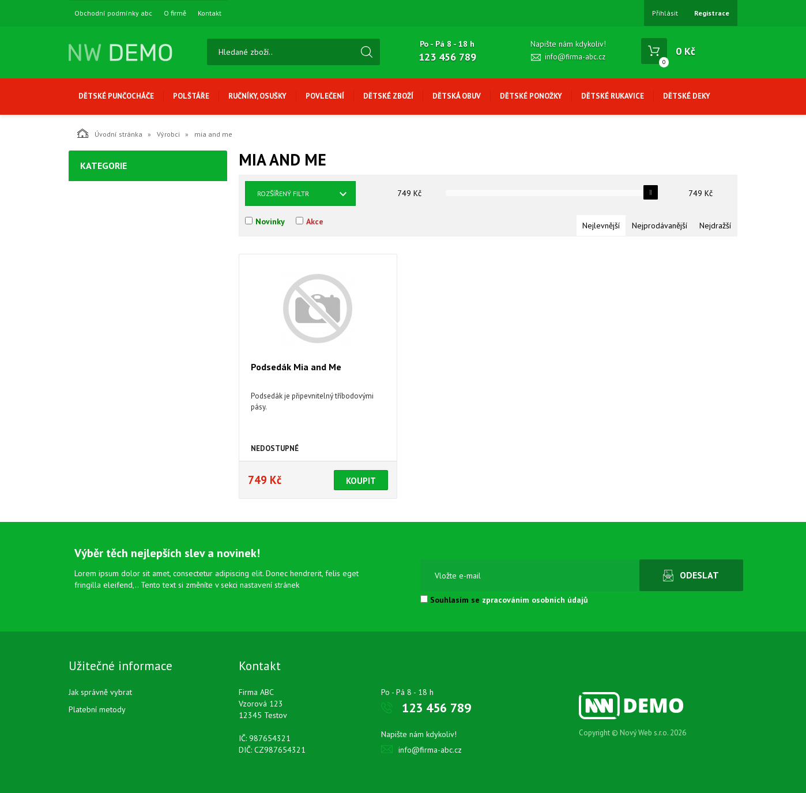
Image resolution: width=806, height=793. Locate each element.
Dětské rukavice (612, 96)
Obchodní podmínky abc (113, 13)
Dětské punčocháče (116, 96)
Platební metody (97, 709)
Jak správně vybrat (100, 692)
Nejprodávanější (659, 225)
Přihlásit (665, 13)
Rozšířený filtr (283, 193)
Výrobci (168, 134)
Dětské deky (686, 96)
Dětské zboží (388, 96)
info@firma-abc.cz (575, 57)
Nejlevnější (601, 225)
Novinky (270, 221)
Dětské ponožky (531, 96)
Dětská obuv (456, 96)
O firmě (175, 13)
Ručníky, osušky (257, 96)
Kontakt (209, 13)
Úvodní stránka (109, 133)
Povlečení (325, 96)
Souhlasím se (504, 600)
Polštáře (191, 96)
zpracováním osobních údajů (535, 600)
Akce (314, 221)
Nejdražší (715, 225)
